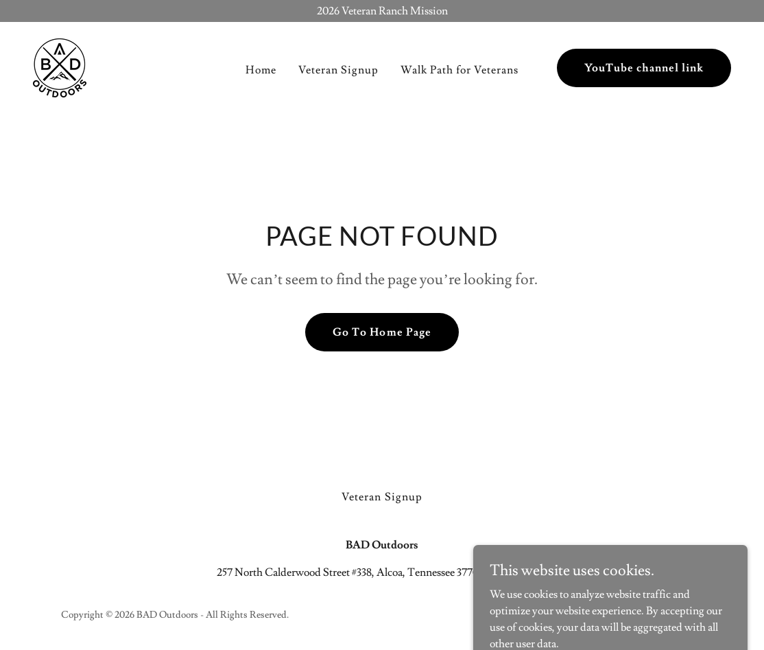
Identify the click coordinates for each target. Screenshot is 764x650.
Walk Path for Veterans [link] (459, 70)
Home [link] (261, 70)
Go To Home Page (382, 332)
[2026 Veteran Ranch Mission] (382, 11)
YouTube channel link (644, 68)
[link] (59, 65)
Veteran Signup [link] (338, 70)
